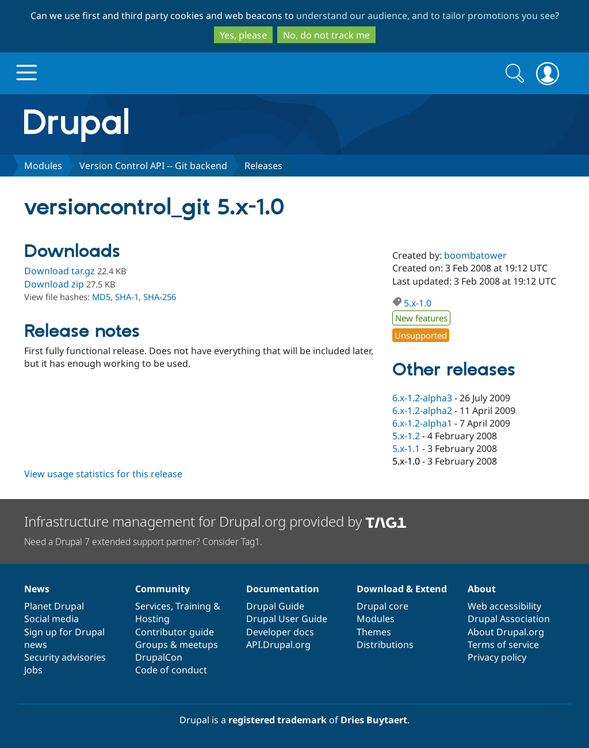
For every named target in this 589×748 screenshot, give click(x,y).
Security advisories (65, 657)
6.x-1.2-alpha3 (422, 398)
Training (193, 606)
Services (153, 606)
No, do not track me (326, 35)
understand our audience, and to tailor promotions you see (425, 15)
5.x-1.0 (417, 303)
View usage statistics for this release (103, 473)
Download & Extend (402, 588)
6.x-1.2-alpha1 (422, 423)
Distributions (385, 644)
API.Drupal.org (278, 644)
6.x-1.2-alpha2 (422, 410)
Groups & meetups (176, 644)
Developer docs (280, 632)
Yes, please (243, 35)
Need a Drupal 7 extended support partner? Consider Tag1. (143, 541)
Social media (51, 618)
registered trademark (277, 720)
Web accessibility (504, 606)
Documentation (282, 588)
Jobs (33, 669)
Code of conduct (171, 669)
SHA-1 (127, 296)
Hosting (152, 618)
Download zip (54, 284)
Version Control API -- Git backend (153, 165)
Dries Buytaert (374, 720)
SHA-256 (159, 296)
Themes (374, 632)
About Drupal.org (506, 632)
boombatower (475, 255)
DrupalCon (158, 657)
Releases (263, 165)
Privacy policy (497, 657)
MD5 (101, 296)
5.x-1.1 (406, 448)
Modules (43, 165)
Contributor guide (174, 632)
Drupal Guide (275, 606)
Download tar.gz (59, 270)
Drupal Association (509, 618)
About (482, 588)
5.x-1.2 (406, 435)
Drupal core (382, 606)
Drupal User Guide (286, 618)
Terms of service (503, 644)
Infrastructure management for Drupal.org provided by (215, 521)
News (36, 588)
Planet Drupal (54, 606)
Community (162, 588)
